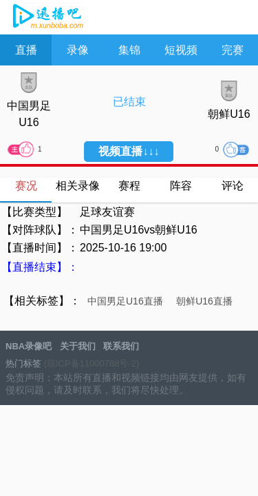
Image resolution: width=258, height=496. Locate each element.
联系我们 (121, 346)
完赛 (233, 50)
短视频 (180, 50)
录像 (78, 50)
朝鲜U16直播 (204, 301)
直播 (26, 50)
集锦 (129, 50)
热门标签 (23, 363)
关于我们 (78, 346)
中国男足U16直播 (125, 301)
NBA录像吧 (46, 18)
